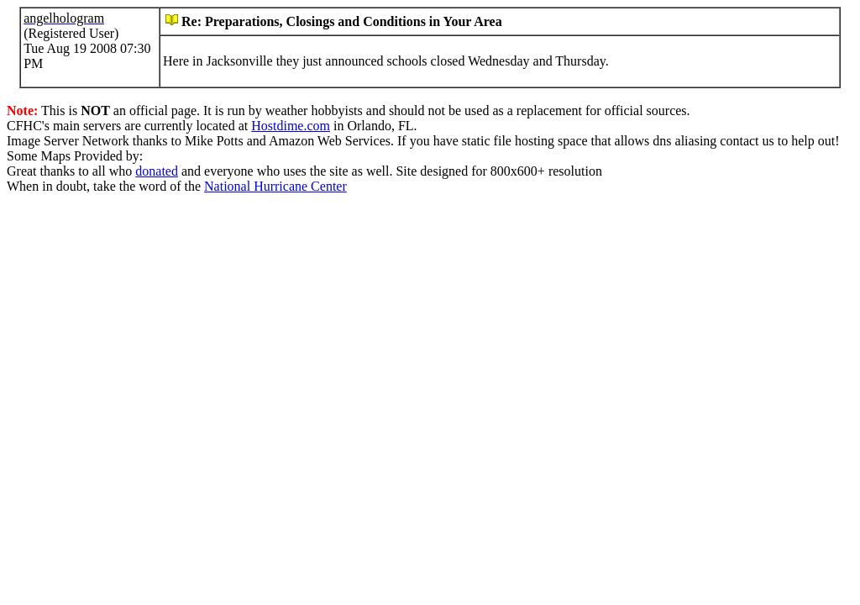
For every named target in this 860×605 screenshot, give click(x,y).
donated (156, 171)
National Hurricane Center (275, 186)
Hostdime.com (290, 125)
